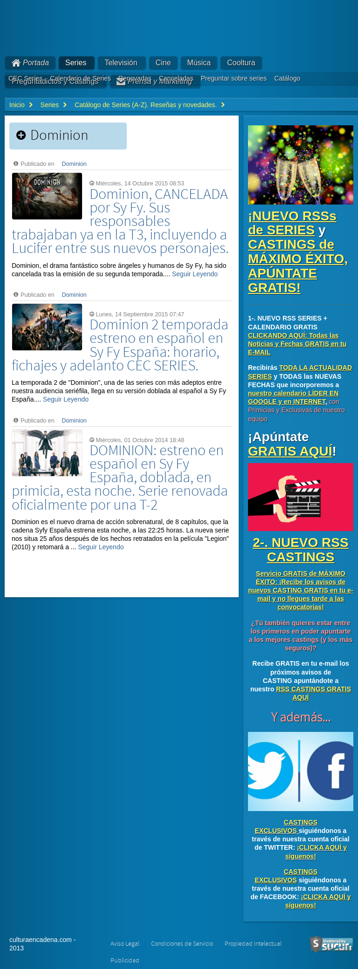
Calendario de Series (80, 78)
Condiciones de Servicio (182, 944)
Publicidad (124, 960)
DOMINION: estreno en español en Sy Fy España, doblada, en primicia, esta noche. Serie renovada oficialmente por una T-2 (120, 478)
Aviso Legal (124, 944)
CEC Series (25, 78)
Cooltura (241, 63)
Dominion (74, 164)
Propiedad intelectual (253, 944)
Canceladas (176, 78)
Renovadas (134, 78)
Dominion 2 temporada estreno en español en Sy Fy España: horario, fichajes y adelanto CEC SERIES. (120, 345)
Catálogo (287, 78)
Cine (163, 63)
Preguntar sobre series (234, 78)
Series (75, 63)
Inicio (17, 105)
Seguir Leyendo (195, 274)
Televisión (120, 63)
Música (199, 63)
